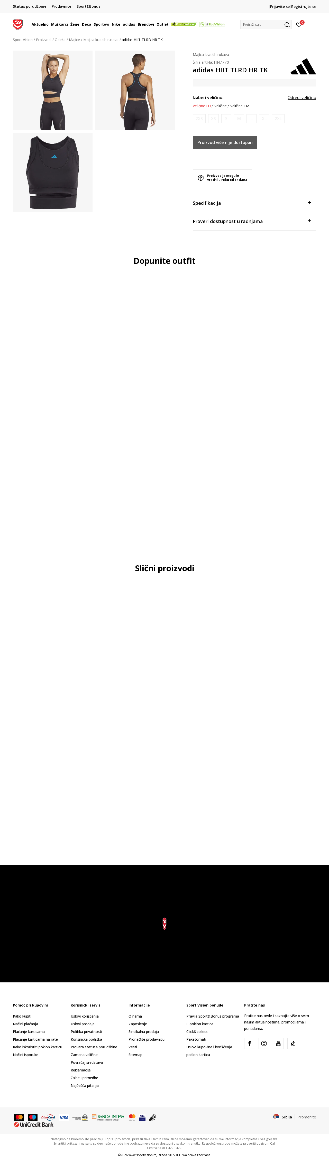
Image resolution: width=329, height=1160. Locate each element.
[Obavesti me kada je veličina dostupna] (199, 118)
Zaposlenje (138, 1023)
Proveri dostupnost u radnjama (252, 220)
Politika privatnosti (86, 1031)
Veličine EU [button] (202, 106)
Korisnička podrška (86, 1039)
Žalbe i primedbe (84, 1077)
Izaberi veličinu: (208, 97)
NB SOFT (174, 1155)
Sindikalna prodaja (144, 1031)
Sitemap (135, 1054)
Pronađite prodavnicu (146, 1039)
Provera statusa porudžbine (94, 1047)
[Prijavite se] (299, 24)
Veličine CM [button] (239, 106)
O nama (135, 1016)
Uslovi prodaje (83, 1023)
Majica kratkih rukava (100, 39)
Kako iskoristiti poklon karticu (37, 1047)
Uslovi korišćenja (85, 1016)
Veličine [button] (220, 106)
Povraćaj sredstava (87, 1062)
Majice (74, 39)
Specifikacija (252, 202)
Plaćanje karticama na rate (35, 1039)
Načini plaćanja (25, 1023)
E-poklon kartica (199, 1023)
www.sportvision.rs (142, 1155)
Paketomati (196, 1039)
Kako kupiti (22, 1016)
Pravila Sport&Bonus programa (212, 1016)
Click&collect (197, 1031)
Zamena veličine (84, 1054)
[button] (266, 24)
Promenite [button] (306, 1116)
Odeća (60, 39)
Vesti (133, 1047)
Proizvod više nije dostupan (225, 142)
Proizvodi (43, 39)
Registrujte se (303, 6)
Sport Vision (23, 39)
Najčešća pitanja (85, 1085)
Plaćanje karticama (29, 1031)
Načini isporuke (25, 1054)
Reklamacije (81, 1070)
